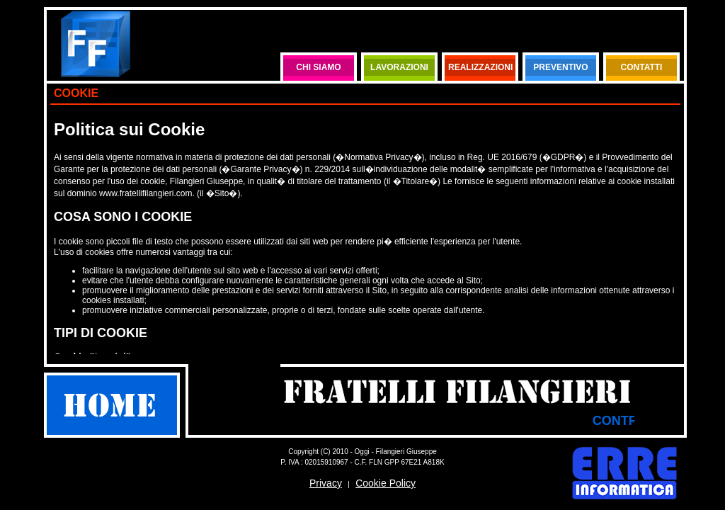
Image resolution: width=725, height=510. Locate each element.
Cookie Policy (385, 483)
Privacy (325, 483)
